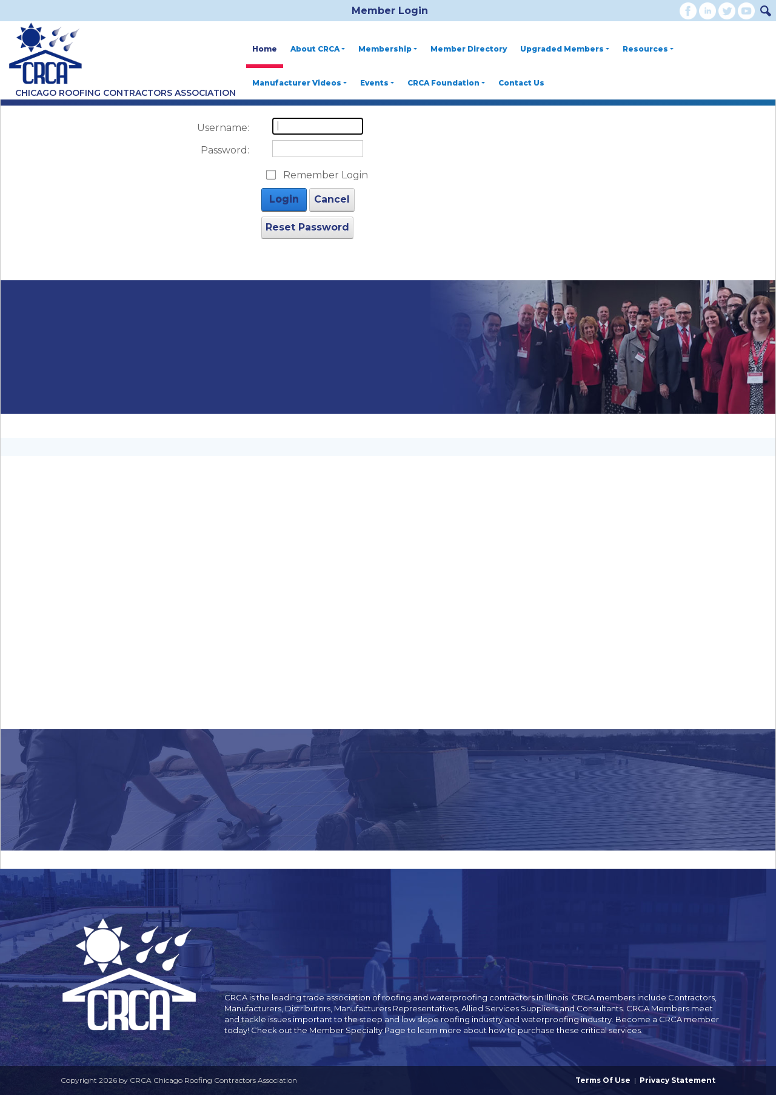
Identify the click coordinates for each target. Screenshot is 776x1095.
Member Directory (468, 48)
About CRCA (317, 48)
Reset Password (307, 227)
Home (264, 48)
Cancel (332, 199)
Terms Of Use (602, 1080)
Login (284, 199)
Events (377, 82)
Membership (387, 48)
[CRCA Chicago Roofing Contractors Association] (45, 54)
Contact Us (521, 82)
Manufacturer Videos (299, 82)
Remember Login (325, 175)
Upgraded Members (564, 48)
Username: (223, 127)
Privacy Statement (677, 1080)
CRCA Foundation (446, 82)
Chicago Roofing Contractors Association (125, 92)
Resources (648, 48)
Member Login (390, 10)
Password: (225, 150)
